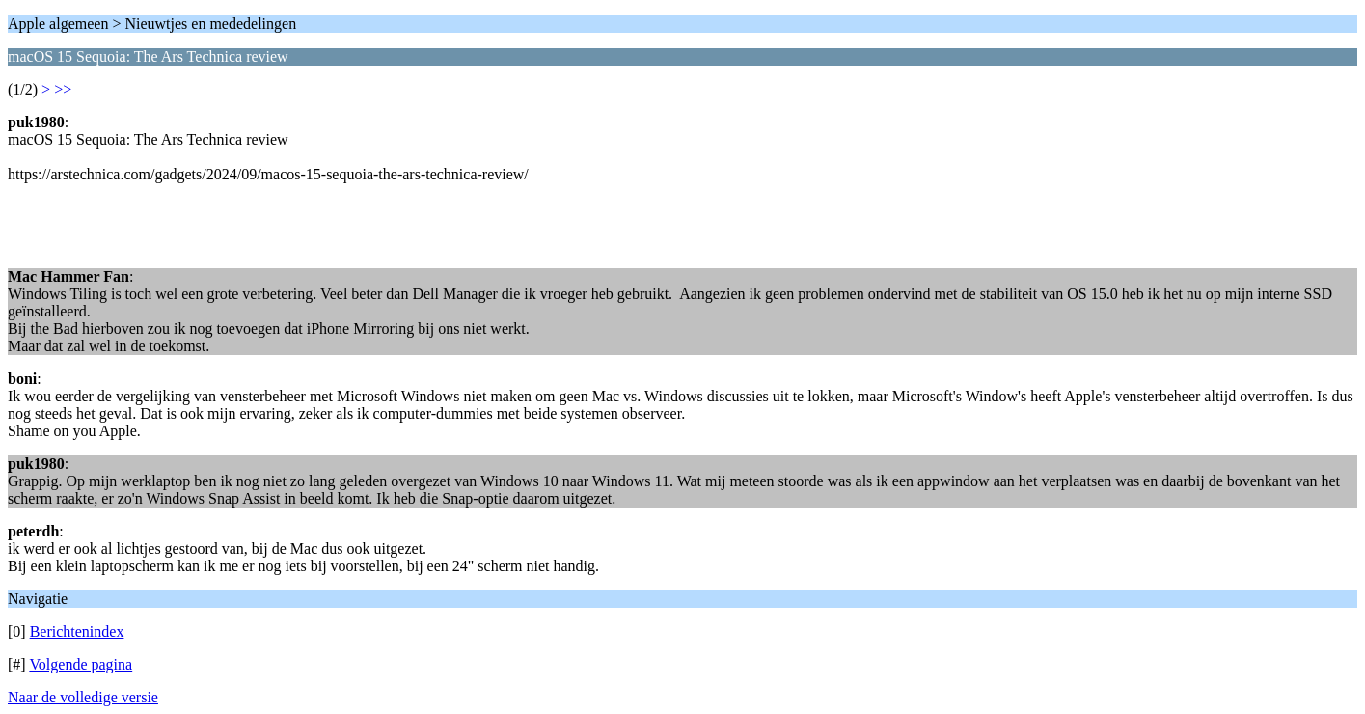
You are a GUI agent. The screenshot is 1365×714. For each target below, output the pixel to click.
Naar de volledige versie (83, 697)
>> (62, 89)
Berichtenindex (77, 631)
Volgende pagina (80, 664)
